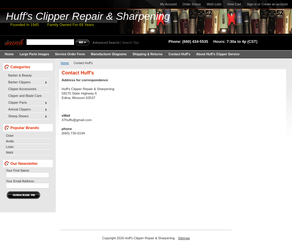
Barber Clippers (26, 82)
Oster (10, 135)
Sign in (252, 4)
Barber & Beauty (20, 75)
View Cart (234, 4)
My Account (168, 4)
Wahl (9, 152)
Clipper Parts (26, 103)
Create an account (274, 4)
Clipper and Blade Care (25, 95)
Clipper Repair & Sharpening (88, 16)
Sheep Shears (26, 116)
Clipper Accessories (22, 89)
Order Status (192, 4)
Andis (10, 141)
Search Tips (130, 42)
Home (65, 63)
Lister (10, 147)
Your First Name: (18, 170)
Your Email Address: (20, 181)
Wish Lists (214, 4)
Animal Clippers (26, 110)
